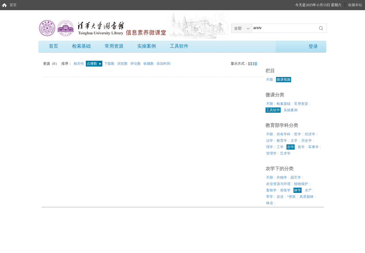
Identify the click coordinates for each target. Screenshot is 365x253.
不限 (269, 80)
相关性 (79, 64)
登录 (313, 46)
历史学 (306, 141)
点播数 (94, 64)
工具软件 (179, 46)
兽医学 (285, 190)
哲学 (297, 134)
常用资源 (114, 46)
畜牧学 (271, 190)
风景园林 (307, 197)
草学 (269, 197)
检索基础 (81, 46)
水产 (308, 190)
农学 (290, 147)
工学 (280, 147)
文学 (294, 141)
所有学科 (284, 134)
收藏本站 (355, 5)
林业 (269, 203)
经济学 (310, 134)
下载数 (109, 64)
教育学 (282, 141)
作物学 (282, 177)
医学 (301, 147)
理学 (269, 147)
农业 (280, 197)
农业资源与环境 (278, 184)
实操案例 (146, 46)
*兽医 (291, 197)
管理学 (271, 153)
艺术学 (285, 153)
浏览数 (123, 64)
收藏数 (149, 64)
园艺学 (296, 177)
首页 (13, 5)
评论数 (136, 64)
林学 (297, 190)
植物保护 (301, 184)
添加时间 (163, 64)
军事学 (313, 147)
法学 (269, 141)
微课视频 (284, 80)
